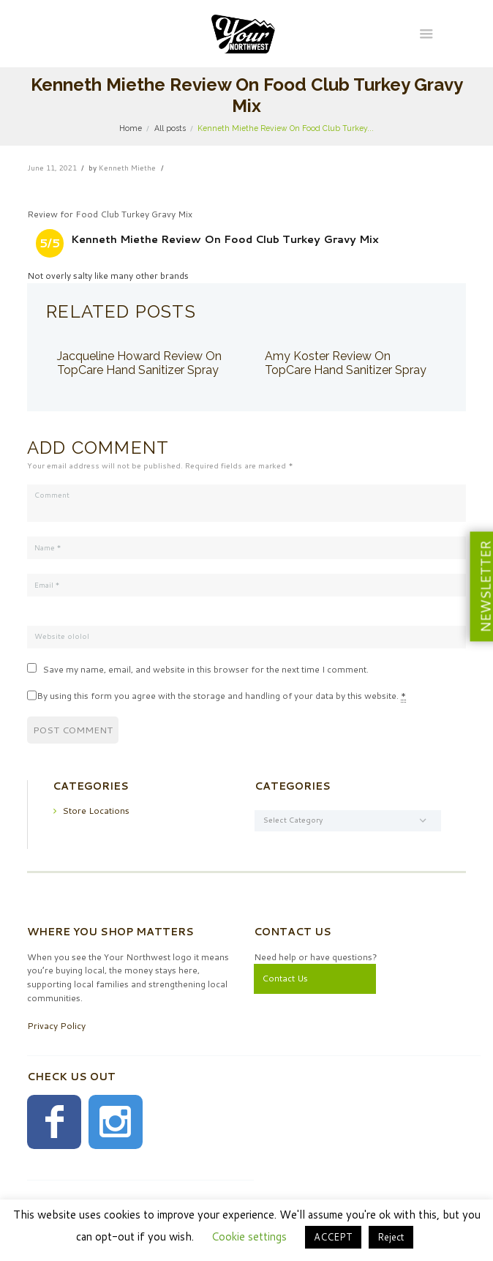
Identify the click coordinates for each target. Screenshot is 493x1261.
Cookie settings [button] (249, 1236)
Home (130, 128)
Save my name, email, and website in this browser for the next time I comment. (205, 669)
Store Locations (95, 810)
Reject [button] (390, 1236)
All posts (170, 128)
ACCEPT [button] (333, 1236)
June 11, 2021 (52, 167)
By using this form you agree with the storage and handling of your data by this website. (221, 696)
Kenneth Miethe (127, 167)
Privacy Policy (56, 1025)
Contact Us (285, 978)
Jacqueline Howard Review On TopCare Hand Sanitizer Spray (139, 363)
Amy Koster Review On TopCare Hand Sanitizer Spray (345, 363)
